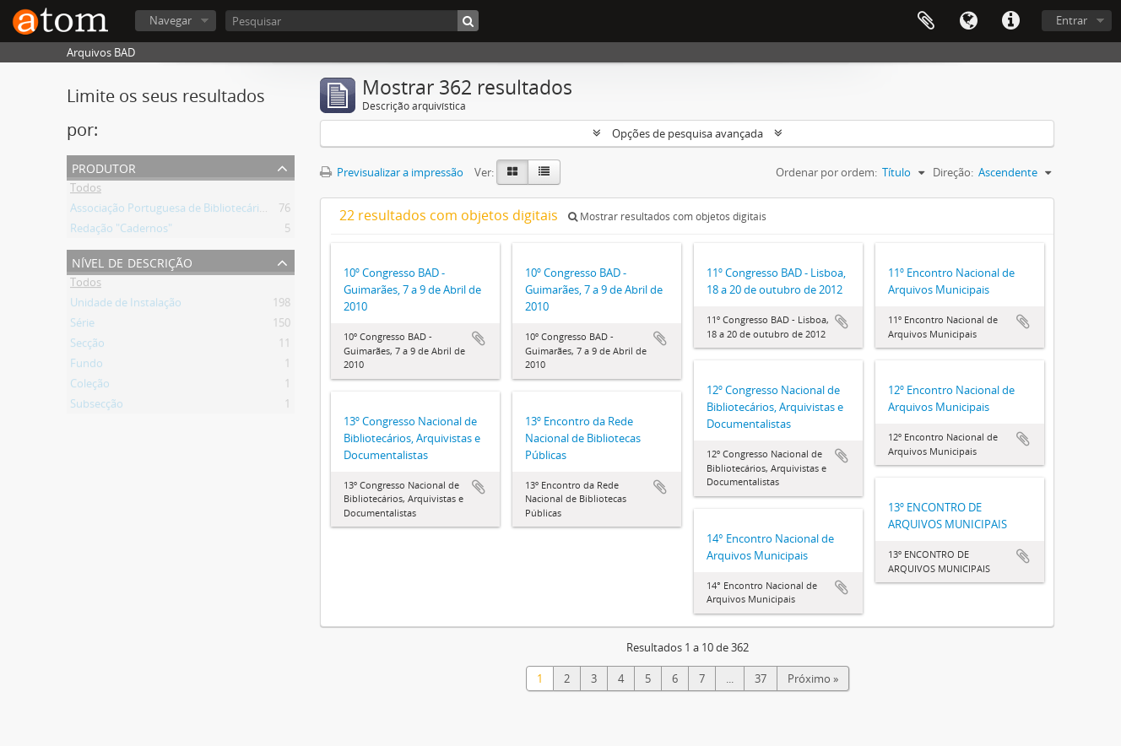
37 (760, 678)
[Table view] (544, 172)
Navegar (170, 20)
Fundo (86, 366)
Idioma (968, 21)
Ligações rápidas (1010, 21)
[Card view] (512, 172)
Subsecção (96, 406)
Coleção (90, 386)
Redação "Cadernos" (121, 231)
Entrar (1071, 20)
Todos (85, 190)
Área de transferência (926, 21)
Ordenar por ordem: (826, 172)
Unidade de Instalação (125, 305)
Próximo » (813, 678)
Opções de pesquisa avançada (687, 133)
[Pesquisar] (352, 20)
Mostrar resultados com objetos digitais (667, 216)
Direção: (953, 172)
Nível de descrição (132, 261)
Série (82, 325)
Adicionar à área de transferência (478, 338)
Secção (87, 346)
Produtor (104, 166)
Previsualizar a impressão (391, 172)
